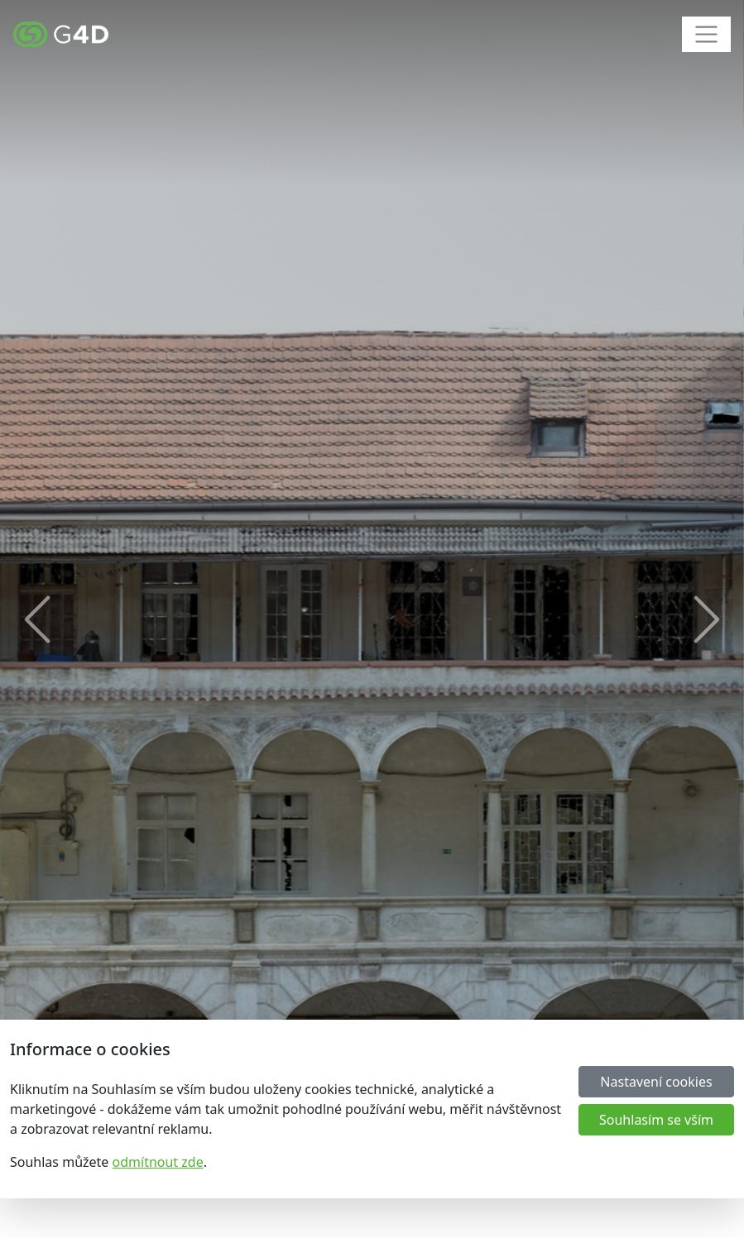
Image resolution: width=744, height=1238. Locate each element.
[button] (37, 619)
